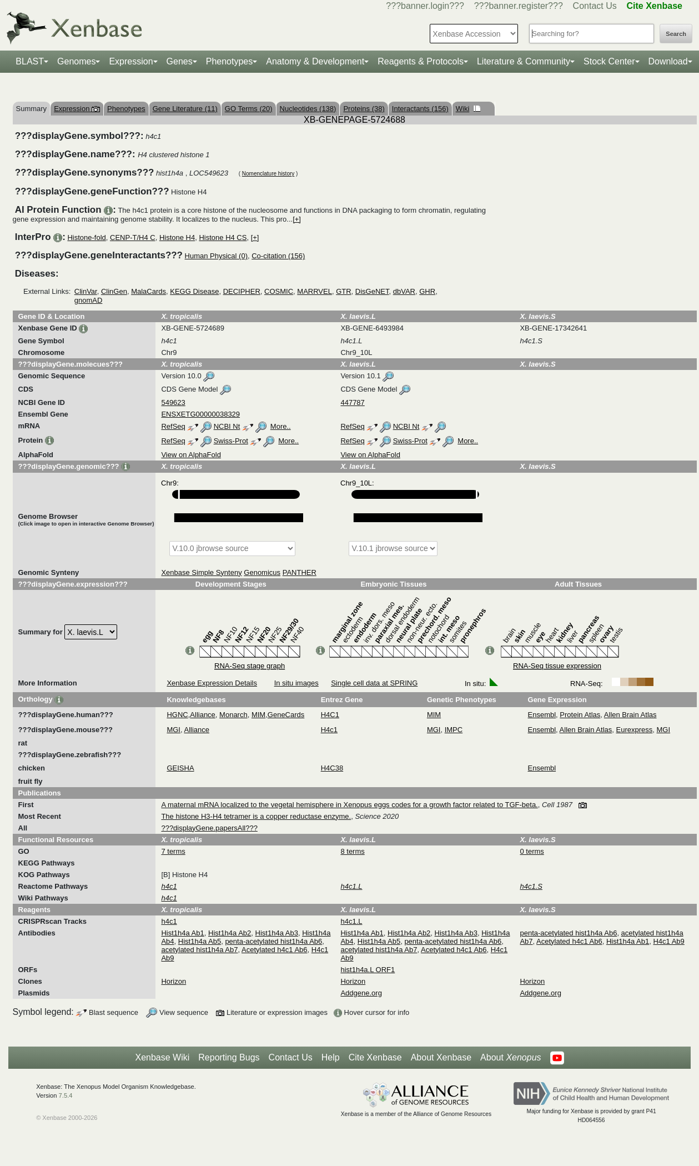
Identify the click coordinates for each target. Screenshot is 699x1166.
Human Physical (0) (216, 256)
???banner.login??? (425, 6)
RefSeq (173, 426)
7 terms (173, 851)
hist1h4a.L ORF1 (367, 969)
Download (668, 61)
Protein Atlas (580, 714)
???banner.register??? (518, 6)
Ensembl (542, 714)
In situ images (296, 683)
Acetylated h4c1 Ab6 (275, 949)
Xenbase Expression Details (212, 683)
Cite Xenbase (375, 1057)
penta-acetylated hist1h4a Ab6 (273, 941)
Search (676, 34)
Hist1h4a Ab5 (199, 941)
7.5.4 (66, 1095)
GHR (427, 291)
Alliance (202, 714)
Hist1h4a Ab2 (229, 933)
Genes (180, 61)
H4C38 (332, 768)
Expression (131, 61)
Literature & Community (523, 61)
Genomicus (262, 572)
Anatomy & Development (315, 61)
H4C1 (330, 714)
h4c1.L (351, 921)
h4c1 (169, 921)
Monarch (233, 714)
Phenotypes (229, 61)
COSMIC (278, 291)
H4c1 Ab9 (668, 941)
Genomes (76, 61)
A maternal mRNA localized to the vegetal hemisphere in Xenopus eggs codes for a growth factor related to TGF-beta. (349, 804)
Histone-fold (86, 237)
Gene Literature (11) (185, 108)
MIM (258, 714)
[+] (297, 219)
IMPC (454, 729)
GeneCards (286, 714)
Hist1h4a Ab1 (182, 933)
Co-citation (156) (278, 256)
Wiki (468, 108)
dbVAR (404, 291)
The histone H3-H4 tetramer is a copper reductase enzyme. (256, 816)
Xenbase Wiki (162, 1057)
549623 (173, 402)
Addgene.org (360, 993)
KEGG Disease (194, 291)
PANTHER (299, 572)
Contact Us (595, 6)
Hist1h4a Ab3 (276, 933)
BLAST (30, 61)
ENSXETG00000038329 (200, 414)
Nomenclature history (268, 174)
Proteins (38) (363, 108)
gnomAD (88, 300)
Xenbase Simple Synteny (201, 572)
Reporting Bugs (228, 1057)
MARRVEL (314, 291)
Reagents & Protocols (421, 61)
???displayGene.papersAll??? (209, 828)
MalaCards (148, 291)
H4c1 (329, 729)
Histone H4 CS (223, 237)
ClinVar (85, 291)
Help (330, 1057)
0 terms (532, 851)
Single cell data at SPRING (374, 683)
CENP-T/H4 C (132, 237)
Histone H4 (177, 237)
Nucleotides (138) (308, 108)
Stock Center (609, 61)
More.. (280, 426)
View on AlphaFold (190, 455)
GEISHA (180, 768)
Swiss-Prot (231, 441)
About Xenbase (441, 1057)
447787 (352, 402)
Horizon (173, 981)
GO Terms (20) (249, 108)
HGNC (177, 714)
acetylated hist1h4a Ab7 (199, 949)
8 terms (352, 851)
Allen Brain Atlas (630, 714)
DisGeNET (372, 291)
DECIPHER (241, 291)
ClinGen (114, 291)
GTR (343, 291)
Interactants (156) (420, 108)
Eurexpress (634, 729)
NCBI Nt (227, 426)
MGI (173, 729)
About (510, 1058)
